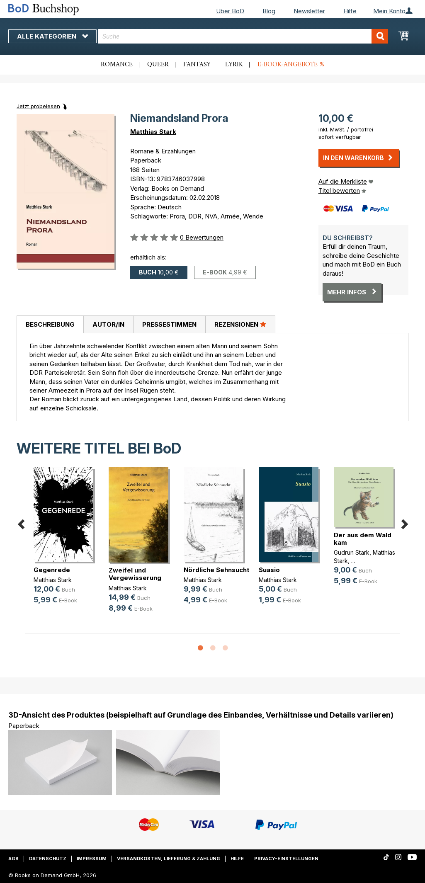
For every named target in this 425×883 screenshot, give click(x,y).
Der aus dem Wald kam (362, 538)
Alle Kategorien (52, 36)
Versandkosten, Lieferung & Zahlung (168, 858)
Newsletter (309, 11)
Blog (268, 11)
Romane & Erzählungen (163, 151)
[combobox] (243, 36)
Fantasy (197, 64)
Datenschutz (47, 858)
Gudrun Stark (351, 552)
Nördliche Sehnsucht (216, 570)
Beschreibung (50, 324)
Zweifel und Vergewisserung (135, 574)
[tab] (50, 324)
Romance (117, 64)
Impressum (92, 858)
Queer (158, 64)
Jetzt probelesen (38, 106)
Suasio (269, 570)
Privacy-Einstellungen (286, 858)
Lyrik (234, 64)
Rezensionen (240, 324)
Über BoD (230, 11)
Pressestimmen (169, 324)
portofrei (362, 129)
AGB (13, 858)
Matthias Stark (153, 132)
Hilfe (350, 11)
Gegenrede (52, 570)
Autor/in (108, 324)
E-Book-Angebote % (290, 64)
